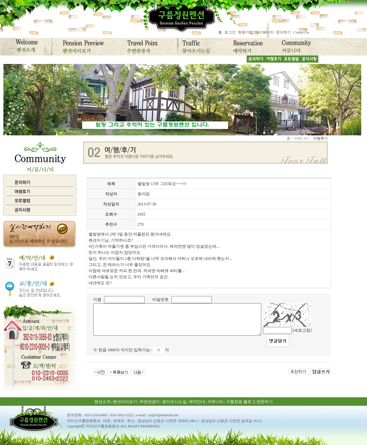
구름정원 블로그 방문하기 (249, 401)
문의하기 (283, 32)
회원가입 (245, 32)
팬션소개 (102, 401)
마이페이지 (264, 32)
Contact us (301, 32)
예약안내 (197, 401)
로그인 (230, 32)
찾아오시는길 (174, 401)
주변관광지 (150, 401)
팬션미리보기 (125, 401)
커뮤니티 (215, 401)
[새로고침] (302, 330)
